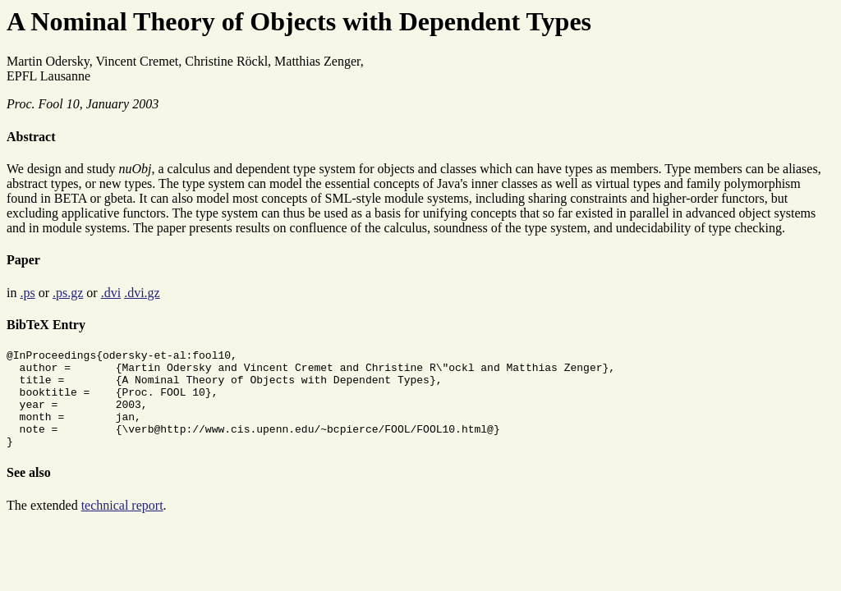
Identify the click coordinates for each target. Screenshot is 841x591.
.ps (27, 293)
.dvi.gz (142, 293)
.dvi (111, 293)
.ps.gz (68, 293)
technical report (122, 525)
